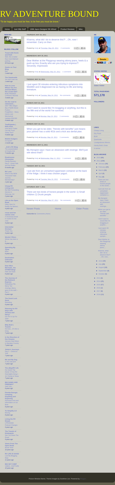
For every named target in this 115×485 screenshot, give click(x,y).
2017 (99, 291)
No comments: (65, 95)
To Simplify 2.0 (11, 411)
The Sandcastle (11, 77)
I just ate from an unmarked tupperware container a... (104, 192)
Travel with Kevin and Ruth (12, 54)
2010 (99, 157)
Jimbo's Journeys (12, 349)
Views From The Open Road (11, 444)
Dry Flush (97, 133)
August (101, 267)
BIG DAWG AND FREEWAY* (11, 383)
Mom (6, 251)
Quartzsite (98, 139)
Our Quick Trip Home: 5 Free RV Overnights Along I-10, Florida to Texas (12, 373)
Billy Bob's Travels (9, 326)
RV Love (8, 172)
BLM (95, 136)
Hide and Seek (10, 272)
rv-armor (97, 148)
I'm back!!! (8, 141)
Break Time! (9, 447)
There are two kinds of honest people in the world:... (104, 183)
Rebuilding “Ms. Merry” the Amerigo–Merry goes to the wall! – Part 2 (11, 288)
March (101, 170)
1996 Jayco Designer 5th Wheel (43, 29)
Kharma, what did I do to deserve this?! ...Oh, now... (104, 254)
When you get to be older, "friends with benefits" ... (104, 212)
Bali (6, 71)
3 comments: (65, 179)
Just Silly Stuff (20, 29)
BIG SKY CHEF (11, 464)
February (102, 167)
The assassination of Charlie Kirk (11, 150)
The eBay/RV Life (12, 368)
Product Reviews (68, 29)
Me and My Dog (11, 360)
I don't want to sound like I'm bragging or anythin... (104, 222)
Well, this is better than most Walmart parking (11, 59)
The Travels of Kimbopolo (10, 432)
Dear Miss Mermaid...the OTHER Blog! (10, 268)
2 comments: (66, 48)
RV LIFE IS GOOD (12, 454)
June (101, 261)
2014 (99, 281)
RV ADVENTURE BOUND (49, 14)
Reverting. (8, 302)
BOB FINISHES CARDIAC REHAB (11, 95)
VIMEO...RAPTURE (12, 466)
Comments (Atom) (43, 214)
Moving (7, 413)
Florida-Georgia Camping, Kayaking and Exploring (11, 395)
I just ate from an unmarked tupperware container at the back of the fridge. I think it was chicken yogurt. (57, 172)
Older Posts (82, 208)
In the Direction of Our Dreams (12, 338)
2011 (99, 161)
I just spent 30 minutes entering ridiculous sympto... (103, 232)
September (103, 271)
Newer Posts (33, 208)
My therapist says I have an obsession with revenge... (104, 202)
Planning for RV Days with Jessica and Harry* (11, 311)
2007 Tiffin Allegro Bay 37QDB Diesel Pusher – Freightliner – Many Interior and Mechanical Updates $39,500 (12, 112)
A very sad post (10, 362)
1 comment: (67, 72)
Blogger (83, 479)
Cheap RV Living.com (9, 187)
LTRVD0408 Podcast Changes (11, 424)
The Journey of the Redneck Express (11, 280)
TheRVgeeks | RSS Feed (10, 125)
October (102, 274)
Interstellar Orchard (9, 228)
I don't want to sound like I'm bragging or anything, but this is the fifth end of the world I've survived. (56, 109)
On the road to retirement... (10, 103)
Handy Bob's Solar (101, 145)
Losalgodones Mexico (102, 142)
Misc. (81, 29)
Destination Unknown (9, 259)
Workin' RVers (10, 237)
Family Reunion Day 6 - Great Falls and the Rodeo (11, 163)
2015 (99, 285)
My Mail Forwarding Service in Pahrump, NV (12, 192)
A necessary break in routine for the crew (11, 219)
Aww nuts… (9, 386)
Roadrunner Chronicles (9, 158)
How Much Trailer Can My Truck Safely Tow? (11, 131)
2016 (99, 288)
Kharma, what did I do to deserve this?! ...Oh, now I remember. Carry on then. (52, 40)
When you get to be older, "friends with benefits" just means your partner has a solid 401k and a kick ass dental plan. (56, 130)
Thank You (8, 231)
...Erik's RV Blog (11, 147)
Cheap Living (99, 130)
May (100, 177)
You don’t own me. (11, 79)
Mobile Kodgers (11, 139)
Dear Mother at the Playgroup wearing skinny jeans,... (104, 243)
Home (7, 29)
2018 (99, 294)
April (100, 173)
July (100, 264)
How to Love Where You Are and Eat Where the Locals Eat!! (11, 89)
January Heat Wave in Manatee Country (12, 342)
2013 (99, 278)
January (102, 164)
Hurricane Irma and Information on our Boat (12, 403)
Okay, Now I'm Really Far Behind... (12, 205)
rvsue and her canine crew (10, 214)
